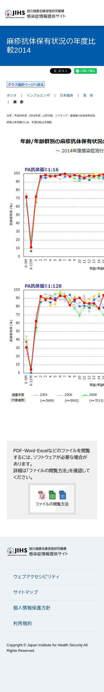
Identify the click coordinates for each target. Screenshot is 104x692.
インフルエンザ (38, 95)
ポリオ (12, 95)
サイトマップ (25, 592)
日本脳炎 (66, 95)
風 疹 (88, 95)
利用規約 (22, 623)
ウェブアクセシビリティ (36, 576)
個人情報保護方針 (31, 608)
